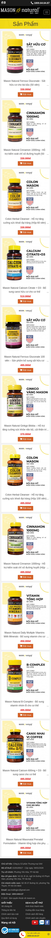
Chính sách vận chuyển (36, 918)
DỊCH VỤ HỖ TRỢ (34, 903)
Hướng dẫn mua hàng (35, 910)
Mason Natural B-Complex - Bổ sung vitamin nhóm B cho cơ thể (24, 703)
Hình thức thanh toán (34, 906)
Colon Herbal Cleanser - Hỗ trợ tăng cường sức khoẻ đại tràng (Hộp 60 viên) (24, 221)
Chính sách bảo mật (9, 914)
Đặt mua (25, 94)
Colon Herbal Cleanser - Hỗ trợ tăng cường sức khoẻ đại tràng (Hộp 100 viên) (25, 496)
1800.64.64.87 (40, 3)
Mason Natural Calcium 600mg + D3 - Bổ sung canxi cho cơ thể (24, 772)
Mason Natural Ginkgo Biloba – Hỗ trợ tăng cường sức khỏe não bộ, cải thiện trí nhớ (24, 429)
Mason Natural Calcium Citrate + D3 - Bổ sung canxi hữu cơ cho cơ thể (24, 290)
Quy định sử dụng (9, 918)
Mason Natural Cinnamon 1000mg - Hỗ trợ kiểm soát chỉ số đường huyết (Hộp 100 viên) (24, 567)
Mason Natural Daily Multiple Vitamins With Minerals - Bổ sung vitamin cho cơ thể (24, 636)
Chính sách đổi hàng (34, 914)
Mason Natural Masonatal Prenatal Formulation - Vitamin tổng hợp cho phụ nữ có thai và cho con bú (24, 843)
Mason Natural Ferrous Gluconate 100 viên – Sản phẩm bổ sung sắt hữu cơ (24, 358)
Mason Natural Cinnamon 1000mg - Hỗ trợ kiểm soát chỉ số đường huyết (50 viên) (24, 154)
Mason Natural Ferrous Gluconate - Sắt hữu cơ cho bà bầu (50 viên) (24, 83)
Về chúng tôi (6, 906)
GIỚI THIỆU (6, 903)
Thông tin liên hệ (8, 910)
